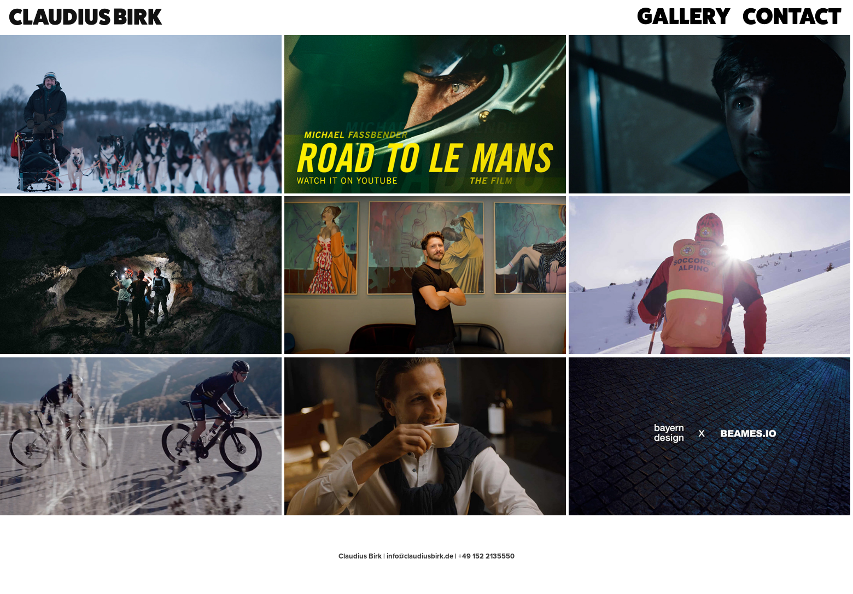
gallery (684, 16)
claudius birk (85, 16)
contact (792, 16)
